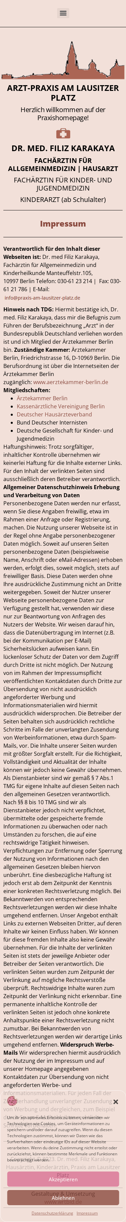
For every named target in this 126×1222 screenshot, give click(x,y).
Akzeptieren (63, 1179)
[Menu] (63, 13)
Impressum (87, 1213)
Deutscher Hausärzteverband (54, 414)
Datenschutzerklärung (52, 1213)
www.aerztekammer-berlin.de (71, 382)
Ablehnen (63, 1197)
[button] (115, 1101)
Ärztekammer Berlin (42, 398)
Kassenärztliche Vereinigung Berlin (61, 406)
